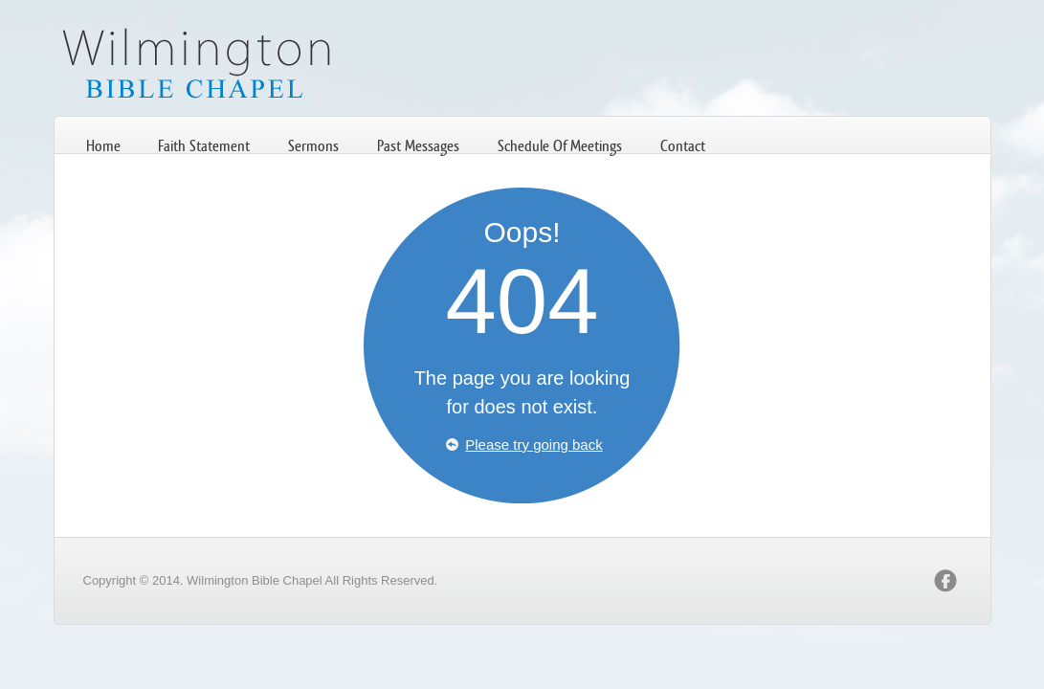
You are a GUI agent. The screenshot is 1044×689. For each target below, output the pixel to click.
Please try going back (533, 444)
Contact (682, 146)
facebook (945, 580)
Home (103, 146)
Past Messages (418, 146)
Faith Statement (204, 146)
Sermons (313, 146)
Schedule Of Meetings (560, 146)
